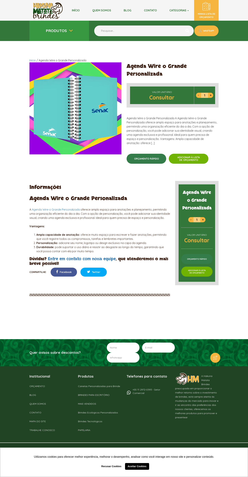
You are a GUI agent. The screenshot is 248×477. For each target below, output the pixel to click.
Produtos (57, 30)
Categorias (179, 10)
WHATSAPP (208, 30)
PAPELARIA (84, 430)
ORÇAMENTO (37, 386)
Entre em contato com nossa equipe (82, 259)
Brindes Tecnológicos (90, 421)
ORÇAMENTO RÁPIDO (146, 158)
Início (76, 10)
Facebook (64, 272)
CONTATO (35, 412)
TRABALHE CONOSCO (42, 430)
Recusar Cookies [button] (111, 466)
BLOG (127, 10)
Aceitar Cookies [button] (137, 466)
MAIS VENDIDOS (87, 403)
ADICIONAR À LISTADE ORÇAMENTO (188, 158)
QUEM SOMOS (37, 403)
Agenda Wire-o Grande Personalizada (56, 209)
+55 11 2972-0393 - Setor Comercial (146, 391)
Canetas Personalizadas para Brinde (99, 386)
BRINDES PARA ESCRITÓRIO (94, 395)
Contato (150, 10)
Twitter (93, 272)
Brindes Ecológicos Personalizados (98, 412)
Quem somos (101, 10)
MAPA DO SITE (37, 421)
